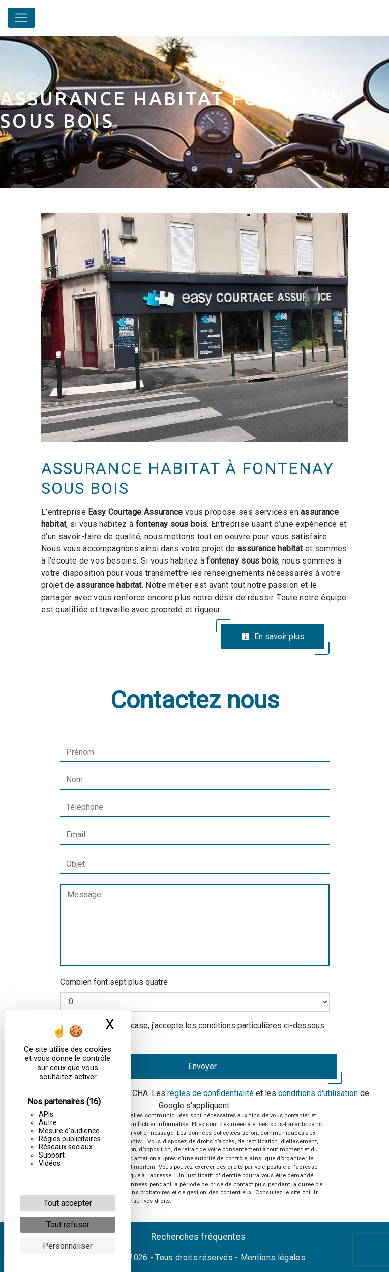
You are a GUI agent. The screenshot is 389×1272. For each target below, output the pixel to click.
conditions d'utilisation (318, 1093)
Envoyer (202, 1066)
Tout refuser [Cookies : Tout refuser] (67, 1224)
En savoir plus (273, 636)
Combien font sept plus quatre (114, 982)
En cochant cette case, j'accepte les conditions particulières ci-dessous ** (197, 1032)
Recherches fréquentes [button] (198, 1237)
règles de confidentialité (210, 1093)
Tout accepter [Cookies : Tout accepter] (68, 1203)
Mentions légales (271, 1257)
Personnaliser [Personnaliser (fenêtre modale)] (68, 1246)
